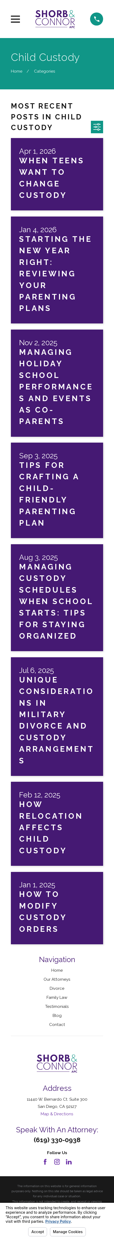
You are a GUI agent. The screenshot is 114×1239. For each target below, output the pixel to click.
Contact (57, 1024)
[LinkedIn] (69, 1162)
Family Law (57, 997)
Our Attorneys (57, 979)
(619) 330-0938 (57, 1140)
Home (57, 970)
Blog (57, 1015)
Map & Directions (57, 1113)
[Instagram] (57, 1162)
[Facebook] (45, 1162)
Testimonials (57, 1006)
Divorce (57, 988)
